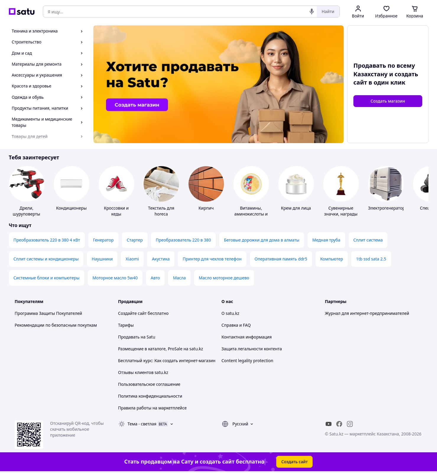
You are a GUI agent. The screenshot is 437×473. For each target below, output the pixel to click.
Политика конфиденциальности (150, 396)
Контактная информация (247, 337)
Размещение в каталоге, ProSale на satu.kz (160, 348)
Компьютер (331, 259)
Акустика (161, 259)
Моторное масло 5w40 (115, 278)
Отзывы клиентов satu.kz (143, 372)
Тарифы (126, 325)
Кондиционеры (71, 208)
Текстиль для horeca (161, 211)
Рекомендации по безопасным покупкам (56, 325)
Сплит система (368, 240)
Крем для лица (296, 208)
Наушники (102, 259)
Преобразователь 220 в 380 (183, 240)
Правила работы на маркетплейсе (152, 408)
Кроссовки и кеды (116, 211)
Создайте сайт (132, 313)
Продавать (129, 337)
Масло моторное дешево (224, 278)
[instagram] (349, 423)
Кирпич (206, 208)
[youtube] (328, 423)
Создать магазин (388, 101)
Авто (155, 278)
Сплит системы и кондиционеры (46, 259)
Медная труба (326, 240)
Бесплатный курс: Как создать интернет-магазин (167, 360)
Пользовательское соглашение (149, 384)
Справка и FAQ (236, 325)
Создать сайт (294, 461)
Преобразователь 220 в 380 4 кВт (47, 240)
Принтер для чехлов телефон (212, 259)
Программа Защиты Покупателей (48, 313)
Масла (179, 278)
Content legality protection (247, 360)
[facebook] (339, 423)
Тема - (142, 424)
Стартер (135, 240)
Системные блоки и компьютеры (47, 278)
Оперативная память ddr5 (281, 259)
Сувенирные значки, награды (341, 211)
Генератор (103, 240)
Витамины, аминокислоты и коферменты (251, 214)
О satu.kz (230, 313)
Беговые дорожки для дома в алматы (261, 240)
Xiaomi (132, 259)
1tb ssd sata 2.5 (371, 259)
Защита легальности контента (252, 348)
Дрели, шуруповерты (26, 211)
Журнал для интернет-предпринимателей (367, 313)
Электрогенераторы (388, 208)
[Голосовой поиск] (312, 11)
